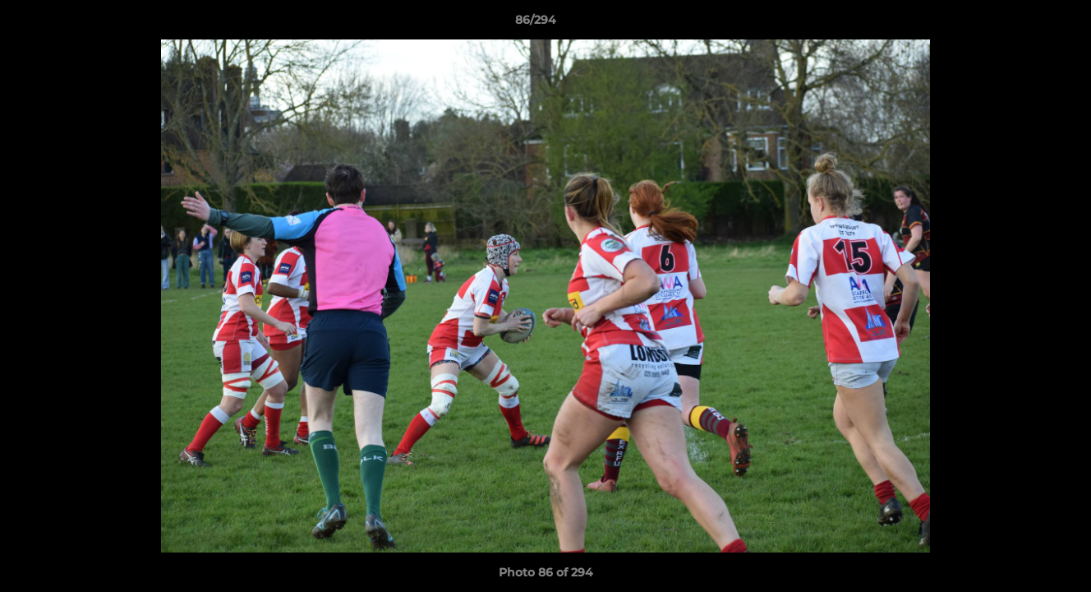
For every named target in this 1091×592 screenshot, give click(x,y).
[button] (1022, 23)
